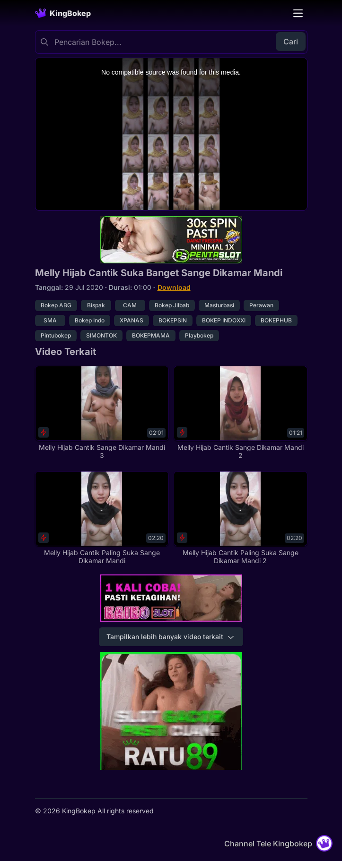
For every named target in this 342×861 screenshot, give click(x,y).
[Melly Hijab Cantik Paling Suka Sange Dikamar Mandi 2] (240, 518)
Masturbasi (219, 305)
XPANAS (131, 320)
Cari (290, 41)
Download (174, 287)
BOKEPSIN (172, 320)
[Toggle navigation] (298, 13)
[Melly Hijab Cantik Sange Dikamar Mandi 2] (240, 413)
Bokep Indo (90, 320)
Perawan (261, 305)
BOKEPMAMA (151, 335)
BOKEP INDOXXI (224, 320)
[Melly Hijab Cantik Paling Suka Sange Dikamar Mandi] (102, 518)
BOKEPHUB (276, 320)
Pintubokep (56, 335)
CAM (130, 305)
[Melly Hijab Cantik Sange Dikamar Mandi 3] (102, 413)
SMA (50, 320)
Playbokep (199, 335)
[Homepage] (63, 13)
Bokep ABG (56, 305)
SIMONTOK (101, 335)
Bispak (96, 305)
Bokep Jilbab (172, 305)
